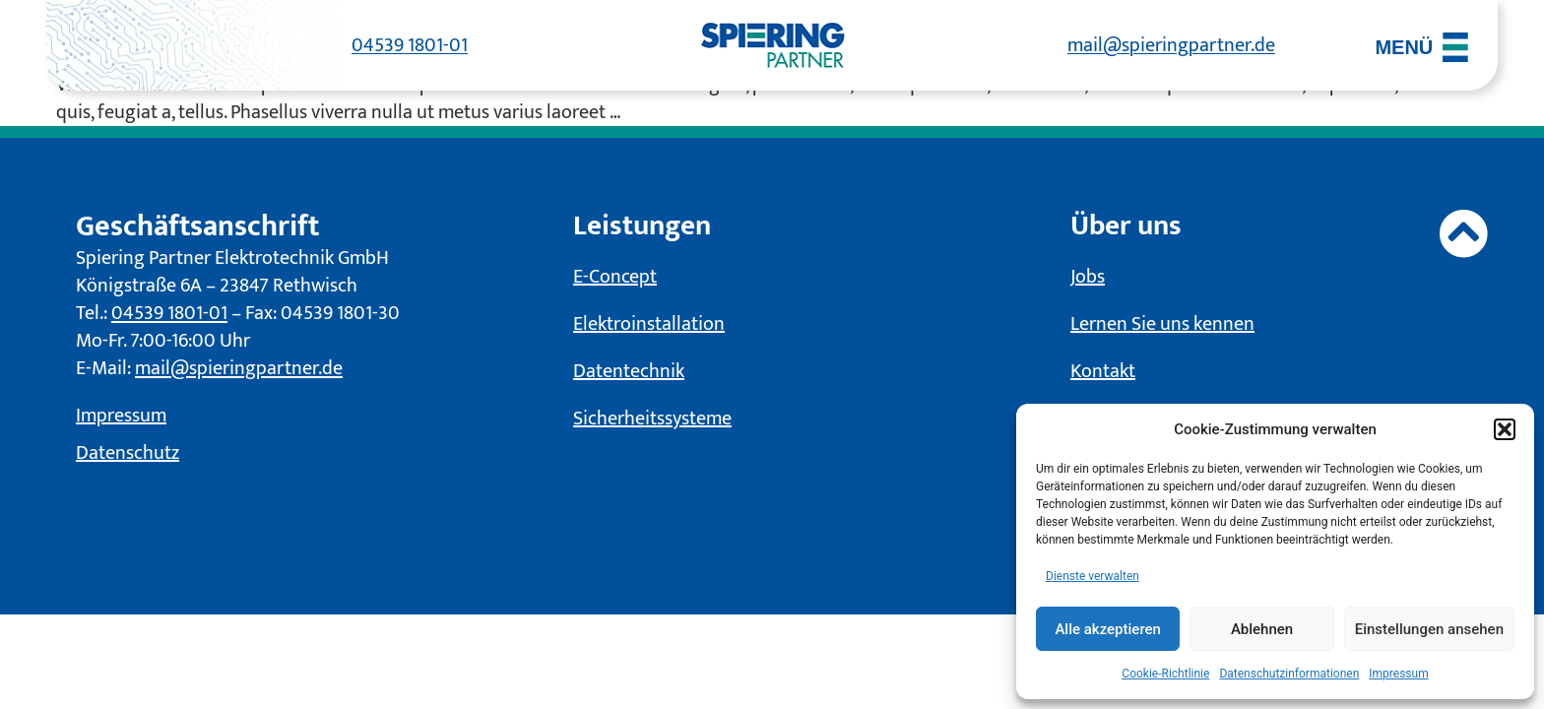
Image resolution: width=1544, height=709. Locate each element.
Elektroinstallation (649, 325)
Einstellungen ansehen (1429, 629)
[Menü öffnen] (1421, 47)
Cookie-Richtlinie (1165, 673)
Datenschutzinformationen (1289, 673)
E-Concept (615, 277)
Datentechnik (628, 372)
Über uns (1129, 226)
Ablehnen (1262, 629)
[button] (1504, 429)
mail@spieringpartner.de (1171, 45)
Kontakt (1102, 372)
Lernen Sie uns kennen (1162, 325)
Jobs (1087, 277)
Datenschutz (127, 453)
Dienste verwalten (1092, 576)
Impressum (1398, 673)
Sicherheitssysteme (652, 419)
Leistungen (645, 226)
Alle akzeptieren (1108, 629)
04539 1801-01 (410, 45)
